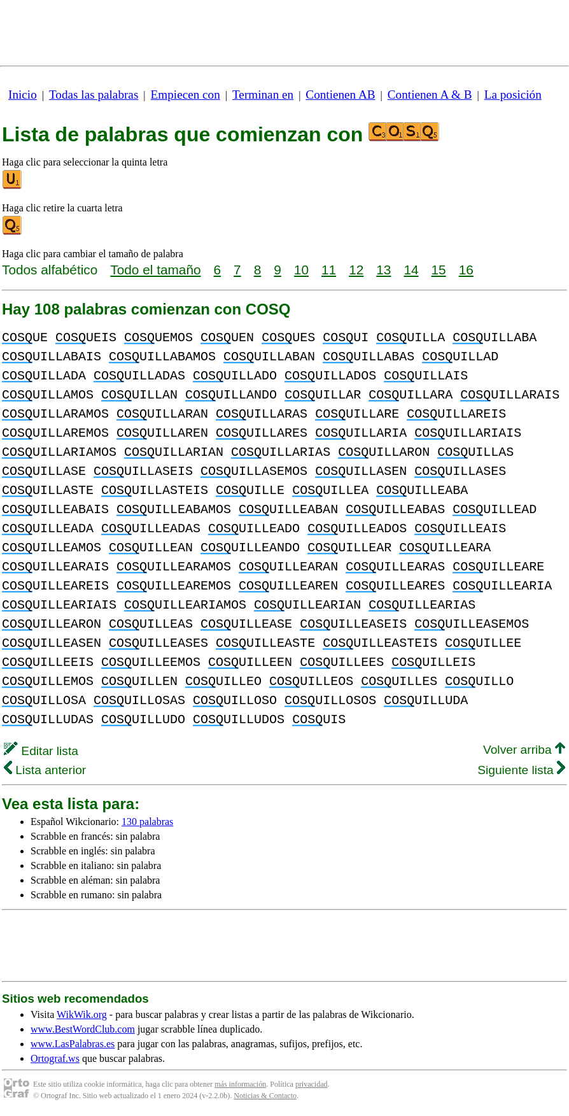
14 (411, 269)
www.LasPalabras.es (73, 1043)
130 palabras (147, 821)
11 (328, 269)
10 (301, 269)
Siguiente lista (521, 770)
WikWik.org (82, 1014)
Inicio (22, 94)
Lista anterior (45, 770)
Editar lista (41, 751)
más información (240, 1084)
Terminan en (262, 94)
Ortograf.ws (55, 1058)
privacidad (311, 1084)
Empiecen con (185, 94)
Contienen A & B (430, 94)
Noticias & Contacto (265, 1095)
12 (356, 269)
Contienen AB (340, 94)
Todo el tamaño (155, 269)
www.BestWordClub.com (83, 1029)
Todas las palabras (93, 94)
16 (466, 269)
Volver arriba (524, 749)
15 (439, 269)
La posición (513, 94)
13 (383, 269)
